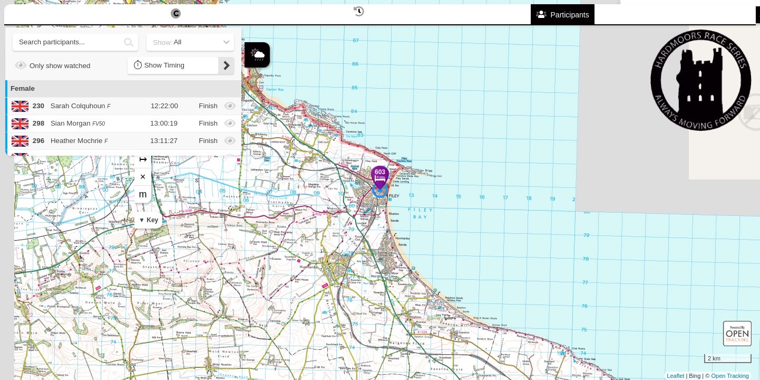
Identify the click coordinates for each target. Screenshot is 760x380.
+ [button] (253, 116)
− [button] (253, 133)
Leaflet (675, 376)
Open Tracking (730, 376)
